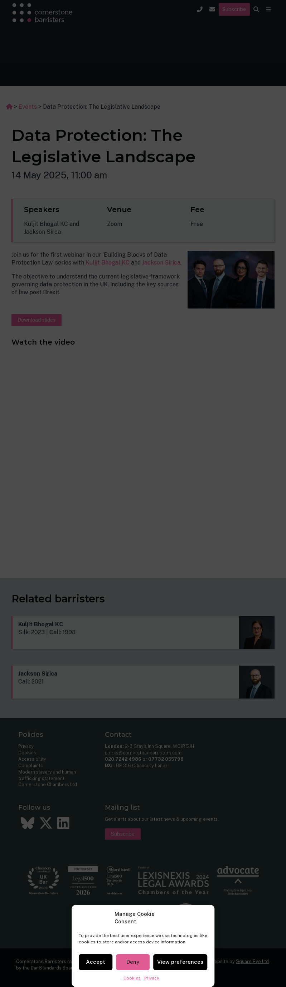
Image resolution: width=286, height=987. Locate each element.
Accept (95, 962)
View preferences (180, 962)
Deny (132, 962)
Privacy (151, 978)
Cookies (132, 978)
